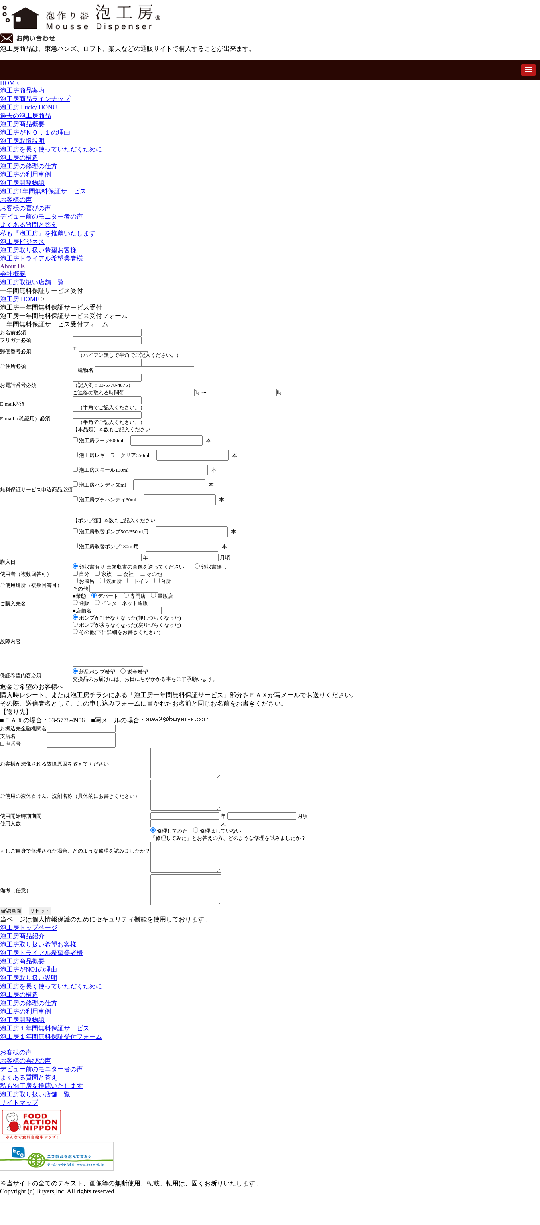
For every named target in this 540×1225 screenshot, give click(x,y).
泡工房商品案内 (22, 90)
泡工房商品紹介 (22, 965)
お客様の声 (16, 199)
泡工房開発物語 (22, 182)
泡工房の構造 (19, 157)
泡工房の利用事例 (25, 174)
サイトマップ (19, 1132)
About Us (12, 266)
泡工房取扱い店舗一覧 (32, 282)
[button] (528, 70)
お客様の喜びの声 (25, 208)
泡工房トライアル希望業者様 (41, 258)
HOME (9, 83)
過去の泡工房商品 (25, 115)
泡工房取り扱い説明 (28, 1007)
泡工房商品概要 (22, 124)
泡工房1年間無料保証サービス (43, 191)
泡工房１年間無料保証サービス (44, 1058)
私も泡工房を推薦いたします (41, 1115)
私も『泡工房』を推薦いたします (48, 233)
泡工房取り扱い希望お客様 (38, 250)
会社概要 (13, 273)
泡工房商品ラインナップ (35, 98)
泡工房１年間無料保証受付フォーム (51, 1066)
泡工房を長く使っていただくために (51, 149)
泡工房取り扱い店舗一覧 (35, 1124)
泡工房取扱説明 (22, 140)
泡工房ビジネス (22, 241)
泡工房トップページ (28, 957)
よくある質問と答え (28, 224)
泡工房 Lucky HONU (28, 107)
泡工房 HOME (19, 299)
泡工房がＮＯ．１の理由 (35, 132)
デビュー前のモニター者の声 (41, 216)
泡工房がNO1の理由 (28, 999)
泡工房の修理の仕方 (28, 166)
